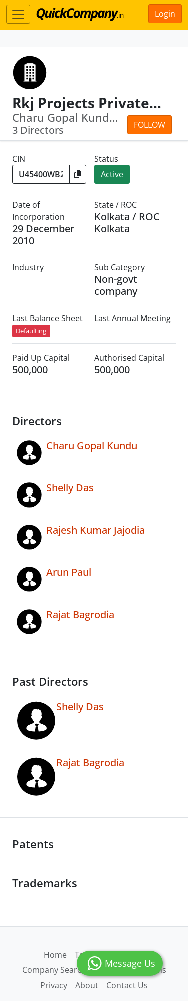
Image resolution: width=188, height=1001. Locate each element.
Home (55, 954)
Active (112, 174)
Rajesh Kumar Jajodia (95, 530)
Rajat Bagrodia (80, 614)
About (86, 985)
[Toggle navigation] (18, 14)
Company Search (54, 969)
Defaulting (31, 330)
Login (165, 13)
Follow (149, 124)
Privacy (53, 985)
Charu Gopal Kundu (91, 445)
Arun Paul (68, 572)
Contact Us (127, 985)
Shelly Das (70, 487)
